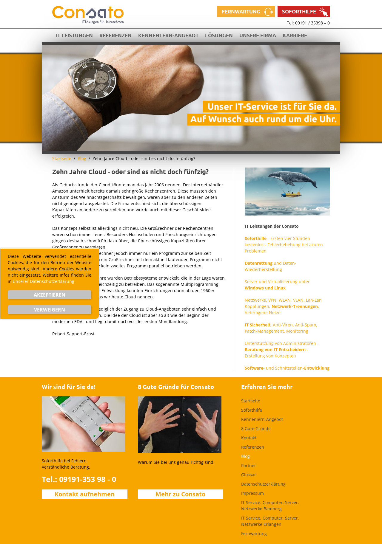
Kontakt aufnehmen (85, 494)
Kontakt (248, 438)
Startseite (61, 158)
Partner (248, 465)
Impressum (252, 493)
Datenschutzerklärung (263, 484)
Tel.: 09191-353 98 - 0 (79, 479)
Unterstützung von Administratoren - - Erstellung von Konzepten (282, 349)
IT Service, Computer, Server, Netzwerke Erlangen (270, 521)
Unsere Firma (257, 35)
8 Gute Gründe (256, 428)
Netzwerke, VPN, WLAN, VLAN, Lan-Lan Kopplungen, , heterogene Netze (283, 306)
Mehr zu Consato (180, 494)
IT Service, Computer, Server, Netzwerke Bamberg (270, 506)
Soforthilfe (299, 11)
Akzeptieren (49, 295)
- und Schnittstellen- (287, 368)
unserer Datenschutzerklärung (43, 281)
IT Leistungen (74, 35)
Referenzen (115, 35)
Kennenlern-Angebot (168, 35)
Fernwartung (241, 11)
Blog (82, 158)
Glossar (248, 475)
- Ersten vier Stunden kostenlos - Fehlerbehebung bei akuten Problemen (284, 244)
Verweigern (49, 309)
